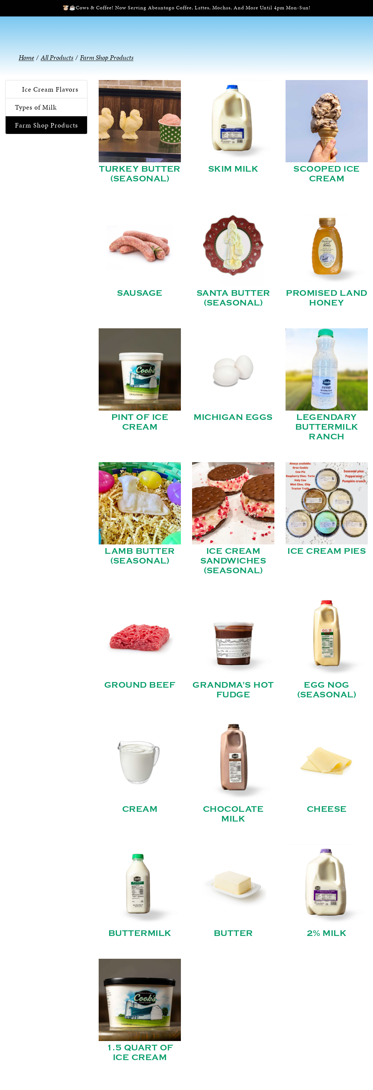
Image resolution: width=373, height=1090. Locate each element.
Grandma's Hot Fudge (233, 690)
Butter (233, 933)
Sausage (140, 293)
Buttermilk (140, 933)
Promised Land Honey (326, 298)
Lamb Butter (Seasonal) (140, 556)
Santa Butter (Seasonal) (233, 298)
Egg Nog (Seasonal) (326, 690)
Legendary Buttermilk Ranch (326, 427)
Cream (140, 809)
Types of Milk (36, 107)
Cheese (327, 809)
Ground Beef (140, 685)
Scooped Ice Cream (326, 174)
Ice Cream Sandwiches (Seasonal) (233, 560)
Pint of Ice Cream (140, 422)
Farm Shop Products (46, 125)
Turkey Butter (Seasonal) (140, 174)
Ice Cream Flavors (50, 89)
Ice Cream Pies (326, 551)
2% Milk (327, 933)
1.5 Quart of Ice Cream (140, 1052)
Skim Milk (233, 169)
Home (26, 57)
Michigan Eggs (233, 417)
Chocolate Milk (233, 814)
